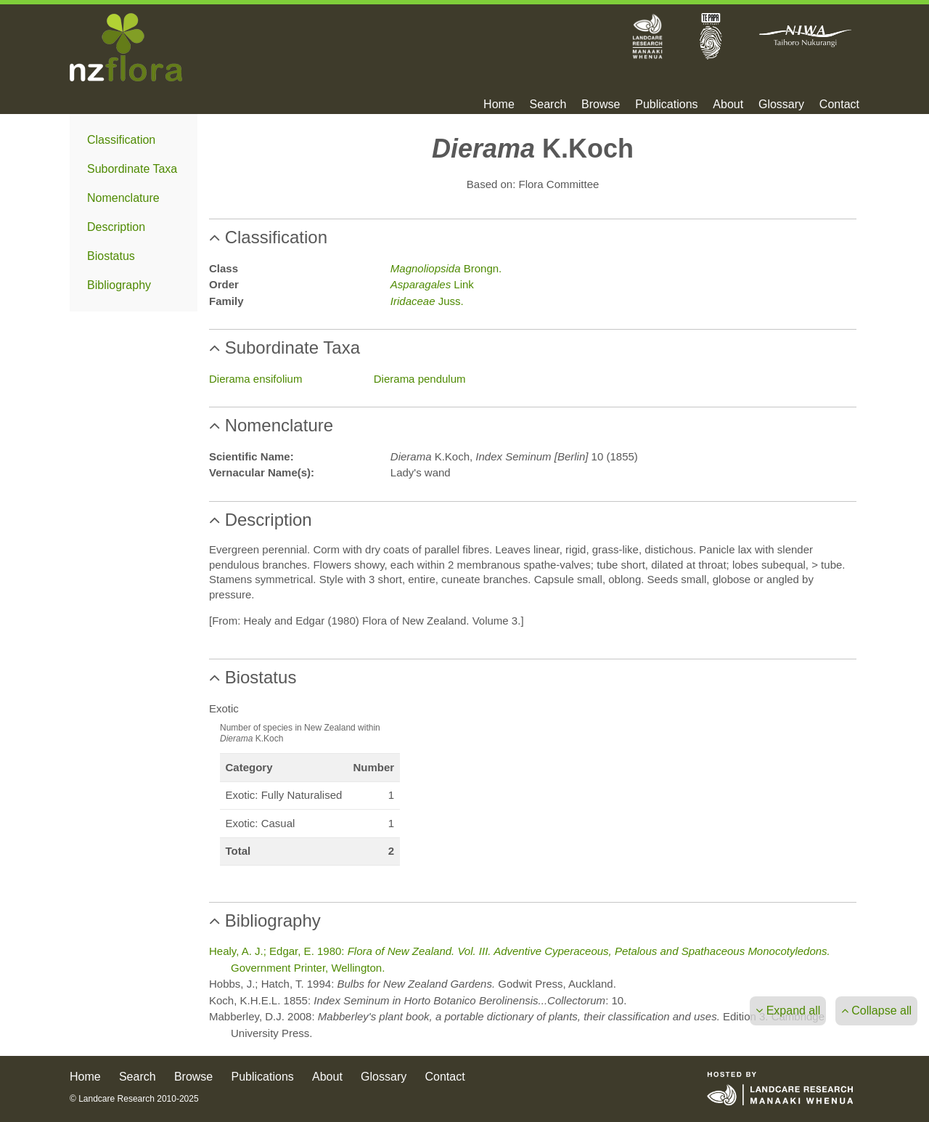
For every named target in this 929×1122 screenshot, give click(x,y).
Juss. (427, 301)
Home (499, 104)
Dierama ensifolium (255, 379)
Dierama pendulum (420, 379)
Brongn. (446, 268)
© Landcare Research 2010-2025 (134, 1099)
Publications (666, 104)
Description (116, 227)
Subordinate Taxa (132, 169)
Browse (600, 104)
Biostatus (111, 256)
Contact (839, 104)
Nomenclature (123, 198)
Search (548, 104)
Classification (121, 140)
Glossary (781, 104)
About (728, 104)
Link (432, 284)
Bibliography (119, 285)
